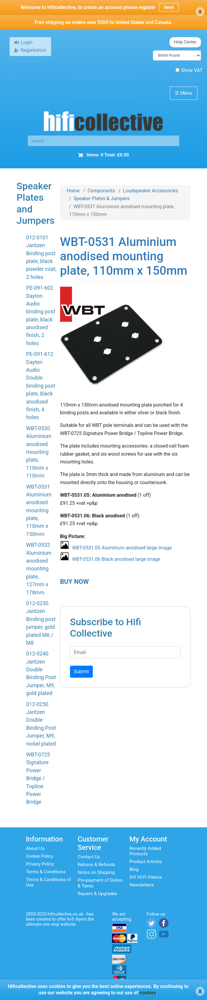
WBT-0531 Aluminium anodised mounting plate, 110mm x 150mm (38, 510)
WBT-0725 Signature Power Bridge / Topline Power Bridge (38, 778)
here (169, 7)
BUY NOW (74, 581)
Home (73, 191)
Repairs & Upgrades (97, 893)
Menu (183, 93)
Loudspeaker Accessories (150, 191)
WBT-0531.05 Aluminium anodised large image (122, 548)
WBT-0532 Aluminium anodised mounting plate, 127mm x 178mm (38, 568)
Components (101, 191)
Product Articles (145, 861)
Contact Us (89, 856)
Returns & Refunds (96, 864)
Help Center (185, 42)
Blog (134, 869)
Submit (81, 671)
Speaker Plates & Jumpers (101, 198)
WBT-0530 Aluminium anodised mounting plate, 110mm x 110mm (38, 452)
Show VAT (188, 70)
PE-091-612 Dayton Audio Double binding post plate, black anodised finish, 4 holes (40, 385)
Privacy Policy (40, 864)
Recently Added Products (145, 851)
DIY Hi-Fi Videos (145, 877)
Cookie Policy (39, 856)
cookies (147, 993)
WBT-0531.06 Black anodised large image (116, 559)
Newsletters (141, 885)
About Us (35, 848)
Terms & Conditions (45, 871)
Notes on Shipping (96, 872)
